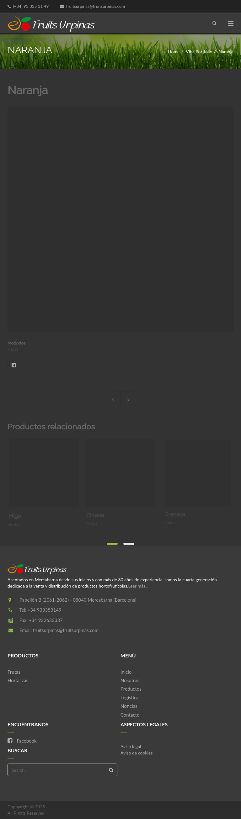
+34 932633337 (46, 620)
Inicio (125, 672)
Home (173, 51)
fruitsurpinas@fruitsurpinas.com (66, 630)
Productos (131, 689)
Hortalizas (18, 680)
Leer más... (138, 585)
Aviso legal (130, 746)
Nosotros (129, 680)
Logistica (129, 697)
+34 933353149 (44, 610)
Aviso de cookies (136, 752)
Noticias (128, 706)
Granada (178, 510)
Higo (17, 514)
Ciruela (97, 513)
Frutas (14, 672)
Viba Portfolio (199, 51)
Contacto (129, 715)
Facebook (14, 365)
